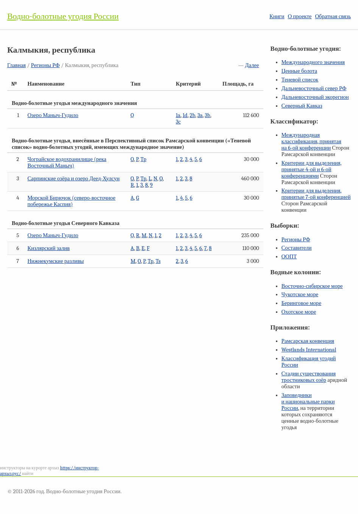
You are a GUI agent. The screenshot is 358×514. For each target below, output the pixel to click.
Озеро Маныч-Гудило (52, 115)
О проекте (300, 16)
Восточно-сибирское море (312, 286)
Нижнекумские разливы (55, 261)
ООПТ (289, 256)
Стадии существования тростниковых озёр (309, 376)
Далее (252, 65)
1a (178, 115)
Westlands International (309, 350)
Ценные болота (299, 71)
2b (192, 115)
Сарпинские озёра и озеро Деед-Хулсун (73, 178)
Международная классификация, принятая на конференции (311, 141)
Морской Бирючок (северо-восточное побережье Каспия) (71, 201)
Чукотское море (300, 294)
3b (207, 115)
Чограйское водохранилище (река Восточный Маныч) (66, 162)
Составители (297, 248)
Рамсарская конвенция (308, 341)
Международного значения (313, 62)
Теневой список (300, 80)
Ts (158, 261)
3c (178, 122)
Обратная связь (333, 16)
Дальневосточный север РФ (314, 88)
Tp (143, 159)
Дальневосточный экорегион (315, 97)
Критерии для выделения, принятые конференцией (316, 193)
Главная (16, 65)
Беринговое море (301, 303)
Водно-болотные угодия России (63, 16)
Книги (276, 16)
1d (185, 115)
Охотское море (299, 312)
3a (200, 115)
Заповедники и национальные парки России (308, 401)
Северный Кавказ (302, 106)
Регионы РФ (45, 65)
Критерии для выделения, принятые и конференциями (312, 169)
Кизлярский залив (48, 248)
